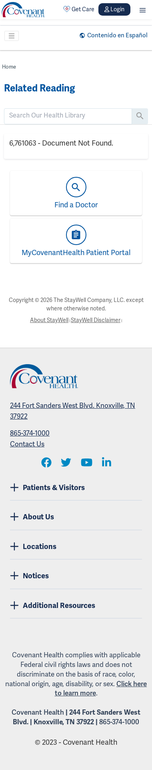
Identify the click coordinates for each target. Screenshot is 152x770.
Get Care (78, 9)
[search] (68, 115)
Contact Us (27, 444)
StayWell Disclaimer (95, 320)
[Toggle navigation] (11, 36)
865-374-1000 (30, 433)
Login (114, 9)
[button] (143, 9)
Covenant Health (38, 712)
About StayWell (49, 320)
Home (9, 67)
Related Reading (39, 88)
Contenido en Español (117, 35)
